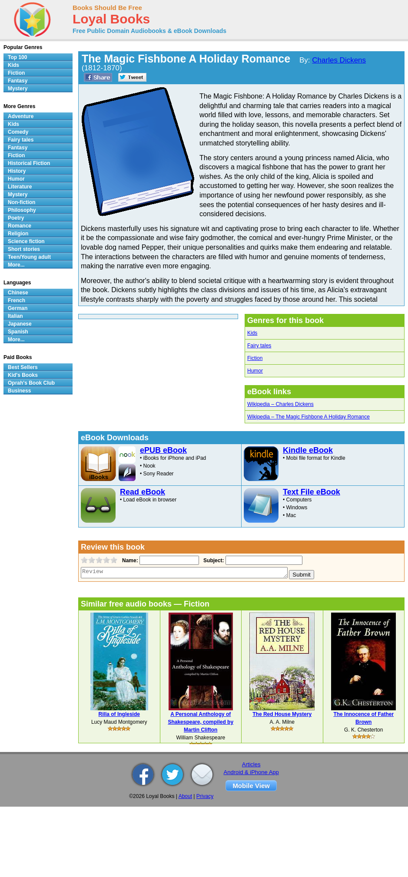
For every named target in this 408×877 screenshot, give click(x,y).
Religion (18, 234)
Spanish (18, 332)
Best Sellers (23, 367)
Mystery (17, 89)
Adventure (20, 116)
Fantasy (17, 81)
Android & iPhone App (251, 772)
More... (16, 265)
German (17, 308)
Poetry (16, 218)
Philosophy (22, 210)
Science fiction (26, 241)
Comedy (18, 132)
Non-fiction (21, 202)
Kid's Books (23, 375)
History (17, 171)
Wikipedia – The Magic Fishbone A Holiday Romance (308, 417)
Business (19, 391)
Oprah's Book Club (31, 383)
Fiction (254, 358)
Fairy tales (259, 346)
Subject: (212, 560)
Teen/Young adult (29, 257)
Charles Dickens (339, 60)
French (16, 300)
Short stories (24, 249)
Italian (15, 316)
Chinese (18, 293)
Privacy (204, 796)
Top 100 (17, 57)
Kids (252, 333)
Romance (19, 226)
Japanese (20, 324)
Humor (255, 371)
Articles (251, 764)
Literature (20, 187)
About (185, 796)
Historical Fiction (29, 163)
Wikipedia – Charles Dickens (280, 404)
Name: (129, 560)
